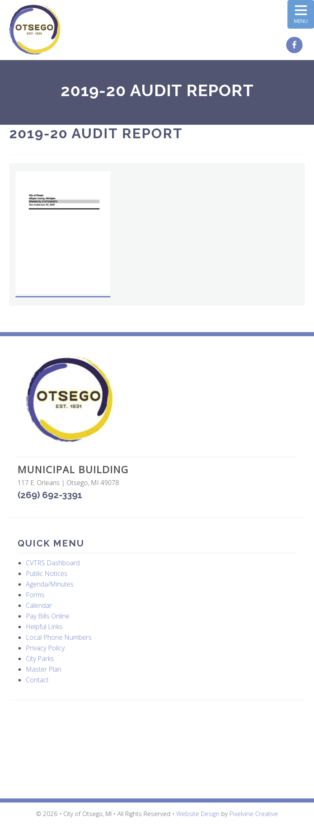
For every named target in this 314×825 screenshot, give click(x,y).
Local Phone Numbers (59, 637)
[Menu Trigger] (300, 14)
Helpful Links (44, 626)
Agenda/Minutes (50, 584)
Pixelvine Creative (253, 813)
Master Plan (43, 669)
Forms (35, 594)
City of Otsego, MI (35, 29)
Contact (37, 679)
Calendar (39, 605)
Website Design (198, 813)
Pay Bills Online (48, 615)
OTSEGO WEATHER (157, 749)
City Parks (40, 658)
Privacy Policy (45, 647)
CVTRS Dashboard (53, 562)
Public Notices (46, 573)
